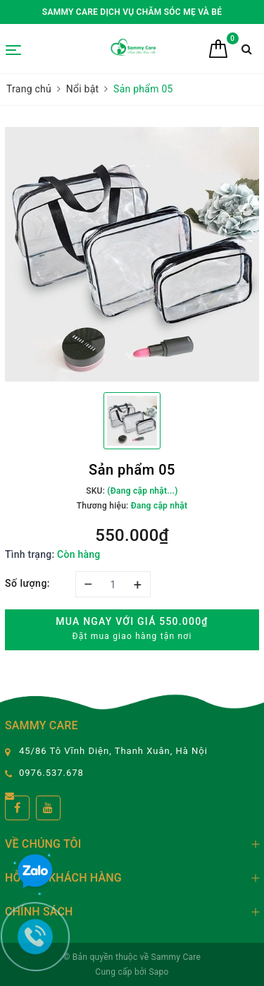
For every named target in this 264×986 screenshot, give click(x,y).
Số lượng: (27, 583)
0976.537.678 (51, 772)
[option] (132, 254)
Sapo (158, 972)
